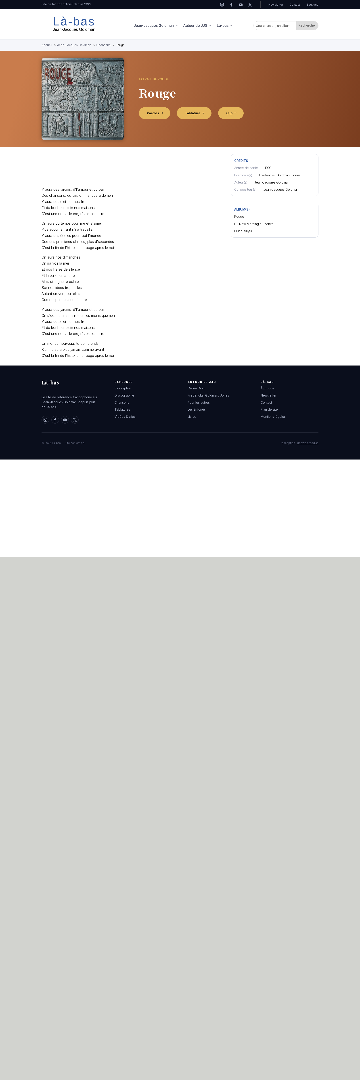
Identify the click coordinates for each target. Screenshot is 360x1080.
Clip (229, 113)
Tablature (192, 113)
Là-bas (222, 26)
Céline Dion (196, 388)
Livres (192, 416)
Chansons (122, 402)
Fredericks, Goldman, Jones (208, 395)
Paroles (153, 113)
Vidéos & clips (125, 416)
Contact (295, 4)
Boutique (312, 4)
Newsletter (275, 4)
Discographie (124, 395)
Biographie (123, 388)
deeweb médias (307, 443)
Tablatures (122, 409)
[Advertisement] (57, 168)
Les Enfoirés (197, 409)
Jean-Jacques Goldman (154, 26)
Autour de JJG (195, 26)
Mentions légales (273, 416)
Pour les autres (199, 402)
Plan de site (269, 409)
